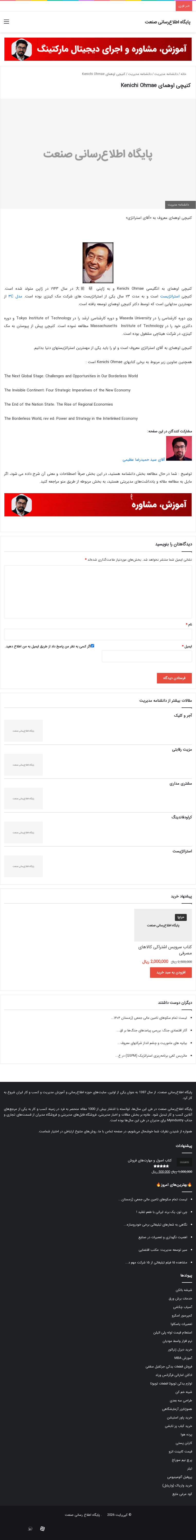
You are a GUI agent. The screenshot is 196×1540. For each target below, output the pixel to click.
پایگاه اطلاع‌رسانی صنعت (175, 1092)
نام (189, 624)
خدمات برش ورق (180, 1298)
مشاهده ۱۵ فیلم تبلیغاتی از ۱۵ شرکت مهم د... (156, 1262)
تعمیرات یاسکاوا (181, 1324)
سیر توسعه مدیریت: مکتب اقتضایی (163, 1250)
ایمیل (187, 646)
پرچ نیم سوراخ (182, 1460)
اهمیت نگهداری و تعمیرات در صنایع (162, 1237)
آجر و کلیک (183, 716)
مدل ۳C (15, 296)
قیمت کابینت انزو (180, 1451)
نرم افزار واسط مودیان (177, 1341)
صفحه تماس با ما (110, 1131)
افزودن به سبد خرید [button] (170, 972)
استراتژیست (170, 296)
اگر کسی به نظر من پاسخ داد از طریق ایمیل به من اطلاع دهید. (49, 646)
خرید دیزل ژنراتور (180, 1349)
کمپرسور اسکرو (182, 1315)
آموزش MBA (183, 1358)
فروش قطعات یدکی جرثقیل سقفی (169, 1366)
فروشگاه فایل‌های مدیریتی (79, 1114)
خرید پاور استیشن (179, 1417)
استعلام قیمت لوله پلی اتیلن (172, 1332)
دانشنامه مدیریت (166, 74)
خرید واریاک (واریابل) (177, 1485)
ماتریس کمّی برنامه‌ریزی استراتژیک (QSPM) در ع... (151, 1055)
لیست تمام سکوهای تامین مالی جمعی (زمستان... (152, 1199)
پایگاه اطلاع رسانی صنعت (82, 1515)
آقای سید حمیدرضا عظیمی (144, 460)
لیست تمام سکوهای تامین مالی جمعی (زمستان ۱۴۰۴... (149, 1018)
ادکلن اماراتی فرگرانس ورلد (173, 1375)
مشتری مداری (181, 784)
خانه (186, 74)
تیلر (189, 1468)
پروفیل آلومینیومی (179, 1477)
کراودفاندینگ (182, 817)
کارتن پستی (184, 1443)
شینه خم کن (183, 1392)
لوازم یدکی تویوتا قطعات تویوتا (171, 1383)
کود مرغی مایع (182, 1494)
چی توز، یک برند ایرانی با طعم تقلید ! (161, 1212)
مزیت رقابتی (182, 750)
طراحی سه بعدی (181, 1400)
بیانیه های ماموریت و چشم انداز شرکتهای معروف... (152, 1043)
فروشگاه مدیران (46, 1114)
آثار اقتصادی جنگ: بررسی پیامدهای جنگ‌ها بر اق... (152, 1030)
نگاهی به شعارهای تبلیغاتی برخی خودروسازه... (155, 1224)
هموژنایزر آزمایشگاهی (177, 1409)
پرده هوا (186, 1434)
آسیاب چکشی (182, 1307)
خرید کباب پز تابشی (178, 1426)
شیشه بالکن (184, 1290)
